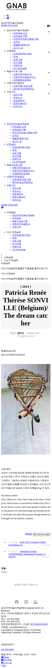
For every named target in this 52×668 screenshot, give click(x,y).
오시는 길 (17, 141)
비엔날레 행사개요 (21, 147)
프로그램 (16, 153)
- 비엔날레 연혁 (19, 36)
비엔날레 (11, 144)
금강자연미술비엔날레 (18, 124)
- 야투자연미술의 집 (22, 74)
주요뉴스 (16, 191)
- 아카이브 (17, 106)
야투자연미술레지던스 (23, 170)
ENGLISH (13, 25)
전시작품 (16, 156)
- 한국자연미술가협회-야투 (25, 39)
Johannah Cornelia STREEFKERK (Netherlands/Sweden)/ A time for (27, 554)
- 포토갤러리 (18, 100)
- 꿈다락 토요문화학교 (23, 89)
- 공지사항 (17, 95)
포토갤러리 (17, 194)
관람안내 (16, 159)
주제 (14, 150)
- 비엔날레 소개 (19, 33)
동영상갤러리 (19, 197)
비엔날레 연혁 (19, 129)
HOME (4, 25)
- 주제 (15, 56)
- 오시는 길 (17, 48)
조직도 (15, 135)
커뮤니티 (11, 185)
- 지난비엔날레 (19, 68)
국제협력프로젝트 (21, 173)
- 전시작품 (17, 62)
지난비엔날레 (19, 162)
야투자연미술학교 (15, 176)
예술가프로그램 (14, 165)
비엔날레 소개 (19, 127)
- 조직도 (16, 42)
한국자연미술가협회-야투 (24, 132)
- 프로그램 (17, 59)
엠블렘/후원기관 (20, 138)
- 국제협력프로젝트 (21, 80)
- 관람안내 (17, 65)
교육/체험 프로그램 (21, 179)
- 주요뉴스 (17, 97)
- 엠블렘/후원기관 (21, 45)
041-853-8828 (7, 649)
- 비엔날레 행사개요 (22, 54)
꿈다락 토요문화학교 (22, 182)
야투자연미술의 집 (21, 168)
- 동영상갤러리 (19, 103)
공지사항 (16, 188)
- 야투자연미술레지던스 (24, 77)
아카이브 (16, 200)
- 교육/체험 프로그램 (22, 86)
